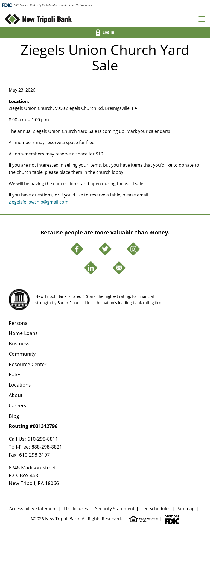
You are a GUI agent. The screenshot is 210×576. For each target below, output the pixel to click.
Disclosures (76, 509)
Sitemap (186, 509)
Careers (17, 405)
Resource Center (27, 364)
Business (19, 343)
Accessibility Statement (33, 509)
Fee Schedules (156, 509)
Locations (20, 384)
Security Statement (115, 509)
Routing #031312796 (33, 426)
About (15, 395)
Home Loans (23, 333)
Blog (14, 416)
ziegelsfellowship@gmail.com (38, 202)
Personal (19, 323)
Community (22, 354)
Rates (15, 374)
